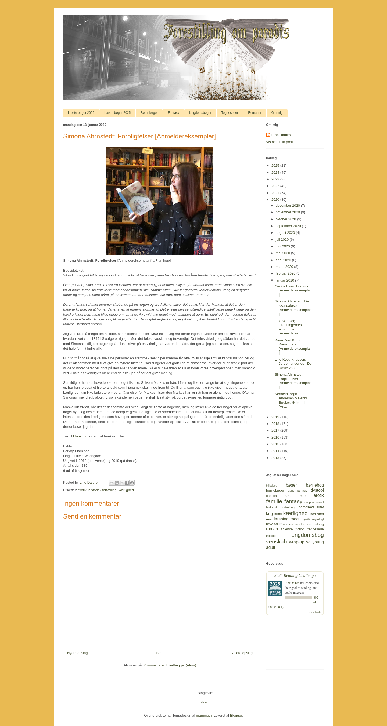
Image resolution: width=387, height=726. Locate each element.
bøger (291, 485)
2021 (275, 193)
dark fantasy (297, 490)
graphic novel (314, 502)
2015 (275, 444)
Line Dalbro (281, 135)
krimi (278, 514)
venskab (276, 541)
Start (159, 653)
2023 (275, 179)
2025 (275, 165)
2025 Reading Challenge (295, 575)
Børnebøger (149, 113)
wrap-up (296, 542)
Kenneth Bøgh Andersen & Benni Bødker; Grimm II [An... (291, 400)
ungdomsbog (308, 535)
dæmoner (273, 495)
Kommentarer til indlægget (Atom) (170, 665)
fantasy (293, 501)
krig (269, 513)
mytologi (318, 519)
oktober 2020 (286, 219)
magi (295, 519)
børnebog (315, 485)
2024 (275, 172)
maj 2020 (283, 253)
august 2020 (286, 233)
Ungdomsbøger (200, 113)
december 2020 (288, 205)
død (288, 496)
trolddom (272, 535)
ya (308, 542)
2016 (275, 437)
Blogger (236, 715)
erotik (82, 490)
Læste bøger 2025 (117, 113)
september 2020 (289, 226)
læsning (281, 519)
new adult (273, 524)
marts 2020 (285, 267)
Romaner (254, 113)
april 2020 (284, 260)
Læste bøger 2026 (81, 113)
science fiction (292, 529)
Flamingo (80, 436)
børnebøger (275, 490)
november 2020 (288, 212)
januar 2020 (285, 280)
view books (315, 612)
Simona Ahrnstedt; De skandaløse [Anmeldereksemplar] (293, 307)
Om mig (277, 113)
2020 (275, 200)
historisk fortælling (102, 490)
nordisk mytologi (294, 524)
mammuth (204, 715)
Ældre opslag (242, 653)
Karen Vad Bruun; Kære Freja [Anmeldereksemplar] (293, 346)
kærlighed (126, 490)
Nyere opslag (77, 653)
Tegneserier (229, 113)
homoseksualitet (311, 507)
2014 (275, 451)
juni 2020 (283, 246)
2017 (275, 430)
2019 (275, 417)
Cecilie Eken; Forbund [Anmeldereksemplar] (293, 290)
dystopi (317, 490)
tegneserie (315, 529)
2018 (275, 424)
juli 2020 (283, 240)
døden (302, 496)
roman (272, 529)
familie (274, 501)
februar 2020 (286, 273)
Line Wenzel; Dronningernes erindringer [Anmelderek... (288, 327)
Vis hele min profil (279, 142)
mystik (306, 519)
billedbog (271, 485)
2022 (275, 186)
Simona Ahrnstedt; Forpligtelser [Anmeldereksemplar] (293, 381)
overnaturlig (315, 524)
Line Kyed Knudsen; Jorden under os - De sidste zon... (293, 363)
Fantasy (173, 113)
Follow (203, 702)
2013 (275, 458)
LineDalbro (292, 583)
